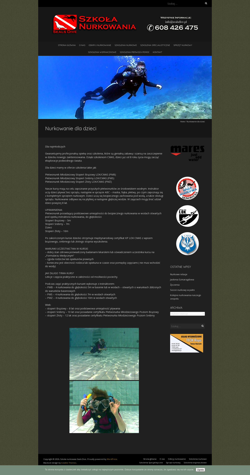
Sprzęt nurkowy (182, 45)
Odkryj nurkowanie (100, 45)
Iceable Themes (68, 462)
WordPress (112, 459)
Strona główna (67, 45)
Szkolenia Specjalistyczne (155, 45)
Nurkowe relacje (178, 274)
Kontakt (157, 52)
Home (182, 121)
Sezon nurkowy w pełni (182, 290)
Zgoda (200, 469)
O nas (82, 45)
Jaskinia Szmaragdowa (182, 279)
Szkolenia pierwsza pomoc (134, 52)
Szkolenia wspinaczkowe (102, 52)
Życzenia (175, 284)
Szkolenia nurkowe (126, 45)
